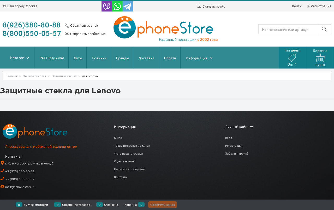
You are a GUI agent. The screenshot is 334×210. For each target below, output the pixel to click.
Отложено (111, 204)
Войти (297, 6)
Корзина (130, 204)
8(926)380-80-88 (32, 24)
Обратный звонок (83, 25)
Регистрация (318, 6)
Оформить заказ (162, 204)
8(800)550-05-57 (32, 33)
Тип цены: (292, 57)
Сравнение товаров (76, 204)
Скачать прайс (211, 6)
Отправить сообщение (87, 33)
